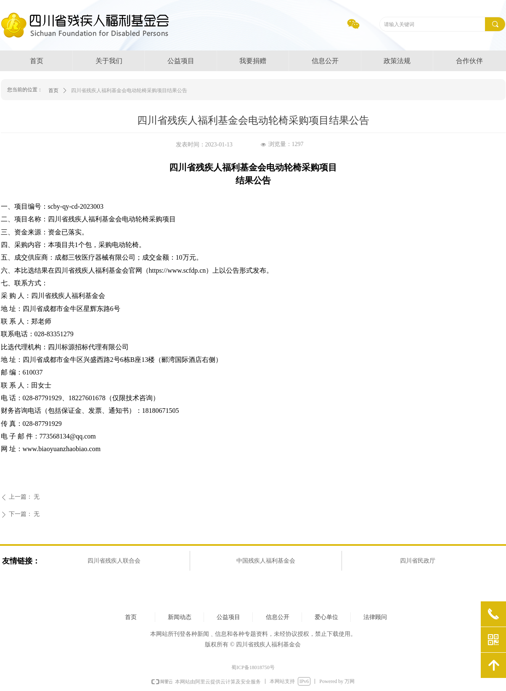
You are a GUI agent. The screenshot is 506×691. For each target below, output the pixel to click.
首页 (53, 90)
